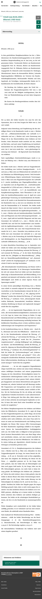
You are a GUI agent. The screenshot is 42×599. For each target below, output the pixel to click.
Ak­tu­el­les (34, 5)
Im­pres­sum (38, 588)
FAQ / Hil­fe (38, 581)
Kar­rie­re (39, 585)
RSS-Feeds (3, 581)
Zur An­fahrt (9, 574)
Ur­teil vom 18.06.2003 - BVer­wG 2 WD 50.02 (11, 563)
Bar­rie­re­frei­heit (37, 591)
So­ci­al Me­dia (4, 588)
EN (38, 17)
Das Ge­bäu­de (25, 5)
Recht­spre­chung (15, 5)
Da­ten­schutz (38, 594)
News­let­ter (4, 585)
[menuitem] (5, 6)
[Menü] (2, 2)
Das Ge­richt (4, 5)
